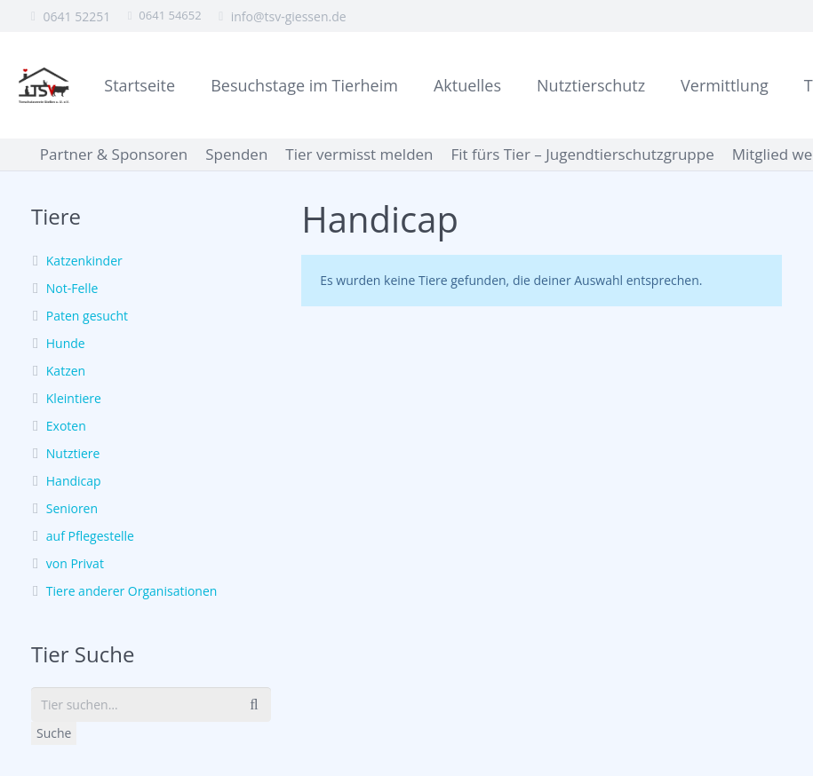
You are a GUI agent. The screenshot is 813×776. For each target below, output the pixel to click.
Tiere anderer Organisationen (132, 590)
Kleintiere (73, 398)
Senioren (72, 508)
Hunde (65, 343)
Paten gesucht (87, 315)
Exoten (66, 425)
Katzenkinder (84, 260)
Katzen (65, 370)
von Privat (75, 563)
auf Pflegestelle (90, 535)
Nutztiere (73, 453)
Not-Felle (72, 288)
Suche (53, 733)
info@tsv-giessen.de (289, 16)
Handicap (73, 480)
